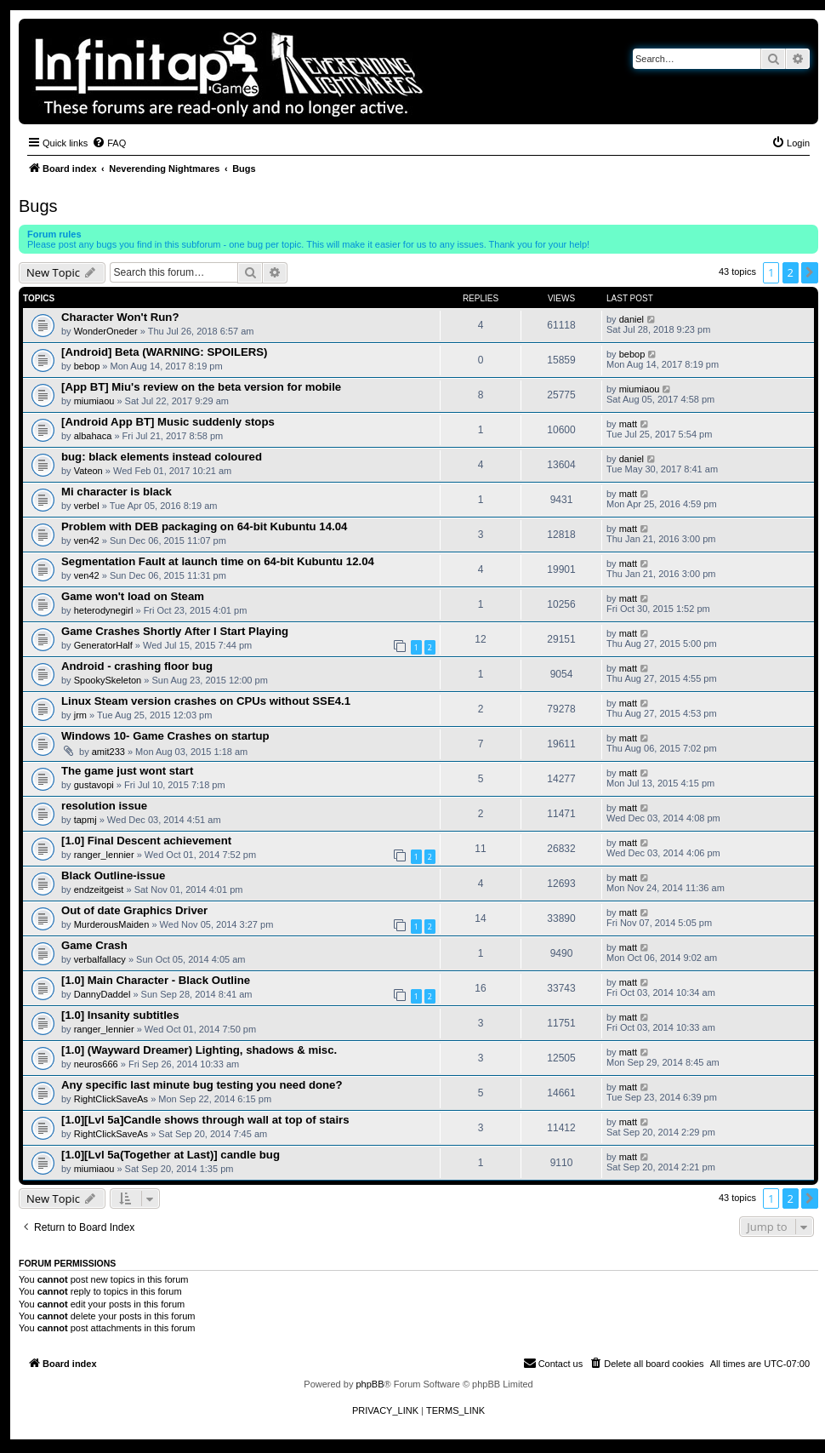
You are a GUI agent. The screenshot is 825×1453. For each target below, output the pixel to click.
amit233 (108, 752)
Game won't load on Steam (132, 596)
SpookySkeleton (108, 680)
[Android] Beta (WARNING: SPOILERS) (164, 352)
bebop (87, 366)
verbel (87, 506)
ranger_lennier (104, 854)
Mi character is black (116, 491)
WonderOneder (106, 331)
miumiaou (94, 401)
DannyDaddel (102, 994)
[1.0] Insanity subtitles (120, 1015)
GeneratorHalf (103, 645)
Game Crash (94, 945)
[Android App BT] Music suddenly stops (168, 421)
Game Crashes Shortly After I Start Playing (174, 631)
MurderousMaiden (112, 924)
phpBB (370, 1384)
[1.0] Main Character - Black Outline (155, 980)
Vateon (88, 471)
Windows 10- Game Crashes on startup (165, 735)
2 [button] (791, 272)
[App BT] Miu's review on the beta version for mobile (201, 386)
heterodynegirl (104, 610)
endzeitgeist (99, 889)
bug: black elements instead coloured (161, 456)
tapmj (85, 820)
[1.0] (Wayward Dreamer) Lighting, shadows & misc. (199, 1050)
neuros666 (96, 1064)
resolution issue (104, 805)
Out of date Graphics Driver (134, 910)
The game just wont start (127, 770)
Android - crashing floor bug (137, 666)
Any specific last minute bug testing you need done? (201, 1084)
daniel (631, 319)
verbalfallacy (100, 959)
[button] (809, 272)
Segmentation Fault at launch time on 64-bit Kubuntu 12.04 (217, 561)
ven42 (87, 540)
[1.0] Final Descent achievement (146, 840)
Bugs (38, 206)
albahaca (93, 436)
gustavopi (94, 785)
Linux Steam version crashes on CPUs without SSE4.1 (205, 701)
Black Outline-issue (113, 875)
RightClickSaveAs (111, 1099)
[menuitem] (109, 143)
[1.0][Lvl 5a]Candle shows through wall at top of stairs (205, 1119)
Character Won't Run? (120, 317)
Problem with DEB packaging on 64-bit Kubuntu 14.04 (204, 526)
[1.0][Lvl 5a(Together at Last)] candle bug (170, 1154)
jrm (80, 715)
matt (628, 424)
